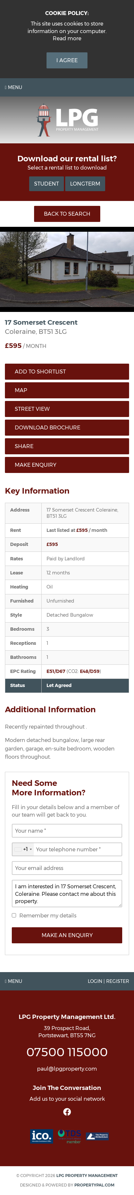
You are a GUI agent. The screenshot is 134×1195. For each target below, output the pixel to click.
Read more (67, 38)
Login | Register (108, 981)
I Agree (67, 60)
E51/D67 (56, 671)
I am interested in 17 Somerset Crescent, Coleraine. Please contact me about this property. (67, 893)
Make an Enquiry (67, 935)
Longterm (85, 184)
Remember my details (47, 916)
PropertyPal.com (94, 1185)
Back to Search (67, 214)
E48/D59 (90, 671)
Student (46, 184)
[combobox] (23, 849)
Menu (13, 87)
